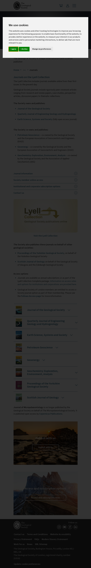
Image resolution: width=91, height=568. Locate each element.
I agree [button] (13, 49)
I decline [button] (24, 49)
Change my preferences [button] (41, 49)
